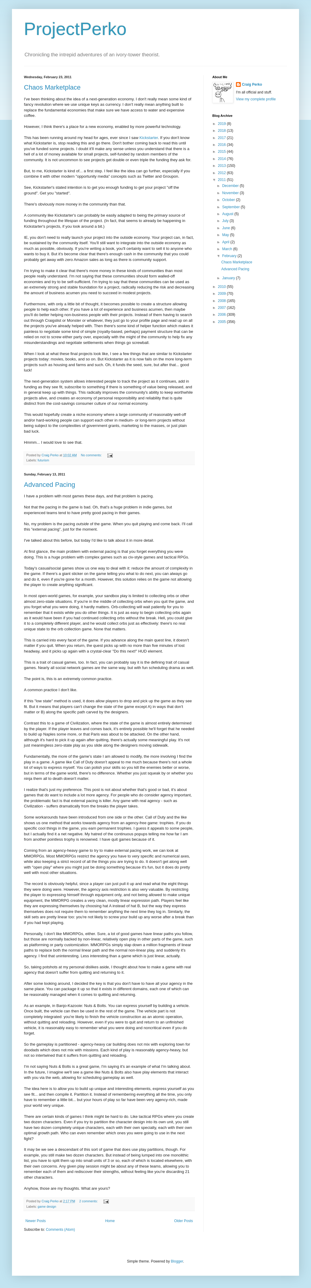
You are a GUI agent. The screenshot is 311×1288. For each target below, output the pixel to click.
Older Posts (183, 1221)
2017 (222, 138)
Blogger (177, 1261)
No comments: (92, 455)
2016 (222, 145)
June (226, 228)
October (229, 200)
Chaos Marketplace (52, 87)
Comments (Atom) (60, 1229)
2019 (222, 124)
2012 (222, 173)
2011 (222, 180)
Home (110, 1221)
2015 (222, 152)
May (226, 235)
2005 (222, 322)
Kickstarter (148, 137)
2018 (222, 131)
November (231, 193)
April (226, 242)
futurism (43, 460)
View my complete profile (256, 99)
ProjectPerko (75, 29)
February (229, 256)
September (231, 207)
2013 (222, 166)
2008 (222, 301)
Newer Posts (35, 1221)
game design (47, 1206)
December (231, 186)
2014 (222, 159)
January (229, 278)
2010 (222, 287)
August (228, 214)
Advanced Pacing (49, 484)
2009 (222, 294)
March (227, 249)
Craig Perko (252, 84)
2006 (222, 314)
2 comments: (89, 1201)
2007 (222, 308)
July (226, 221)
